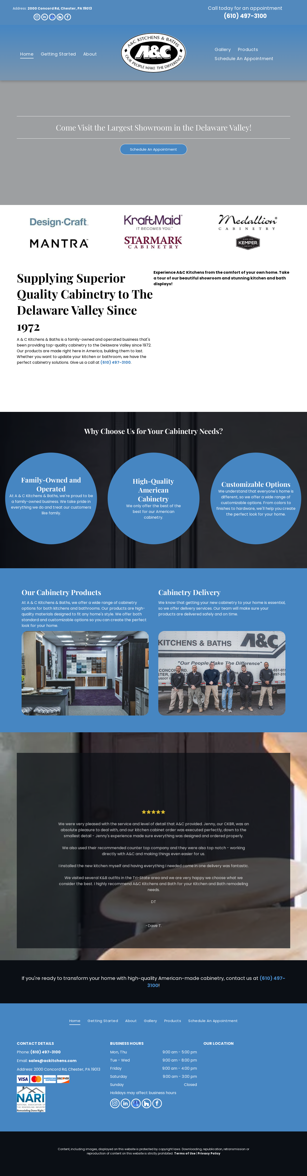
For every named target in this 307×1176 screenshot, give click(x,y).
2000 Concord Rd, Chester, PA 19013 (60, 8)
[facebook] (67, 18)
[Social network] (60, 18)
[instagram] (37, 18)
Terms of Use (184, 1153)
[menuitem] (27, 53)
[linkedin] (44, 18)
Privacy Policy (209, 1153)
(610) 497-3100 (245, 16)
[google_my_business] (52, 18)
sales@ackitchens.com (53, 1060)
